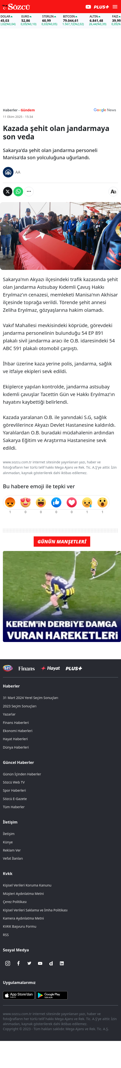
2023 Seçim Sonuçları (19, 706)
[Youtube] (40, 963)
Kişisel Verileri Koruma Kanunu (27, 885)
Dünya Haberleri (16, 747)
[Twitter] (29, 963)
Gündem (28, 110)
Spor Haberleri (14, 790)
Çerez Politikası (15, 901)
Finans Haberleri (16, 722)
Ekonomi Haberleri (17, 730)
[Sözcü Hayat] (50, 668)
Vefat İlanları (13, 858)
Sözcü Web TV (14, 782)
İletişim (10, 822)
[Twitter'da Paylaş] (8, 191)
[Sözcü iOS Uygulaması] (19, 995)
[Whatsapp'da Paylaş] (18, 191)
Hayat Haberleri (15, 739)
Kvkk (8, 873)
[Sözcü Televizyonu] (8, 668)
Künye (8, 842)
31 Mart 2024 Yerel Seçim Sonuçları (30, 697)
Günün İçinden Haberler (22, 774)
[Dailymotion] (51, 963)
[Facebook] (18, 963)
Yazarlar (9, 714)
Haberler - (11, 110)
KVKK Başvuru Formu (19, 926)
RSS (6, 934)
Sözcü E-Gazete (15, 798)
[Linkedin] (62, 963)
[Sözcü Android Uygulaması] (52, 995)
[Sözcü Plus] (74, 668)
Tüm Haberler (14, 807)
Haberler (11, 686)
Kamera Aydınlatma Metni (23, 918)
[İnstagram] (8, 963)
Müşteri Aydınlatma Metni (23, 893)
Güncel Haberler (18, 762)
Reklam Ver (12, 850)
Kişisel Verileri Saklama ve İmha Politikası (35, 910)
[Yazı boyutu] (113, 191)
